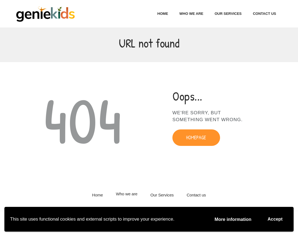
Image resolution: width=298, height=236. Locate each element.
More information (231, 219)
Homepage (196, 138)
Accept (275, 218)
